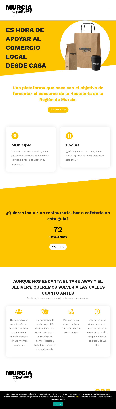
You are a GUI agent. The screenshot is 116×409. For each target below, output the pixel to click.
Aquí (77, 397)
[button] (108, 10)
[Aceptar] (112, 399)
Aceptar (58, 404)
